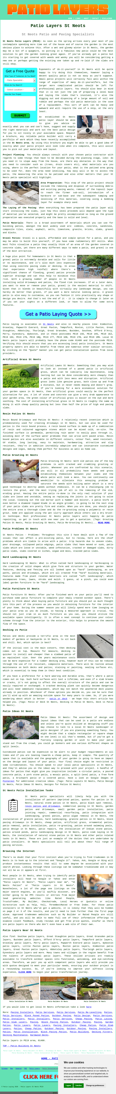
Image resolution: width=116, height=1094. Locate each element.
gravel (109, 229)
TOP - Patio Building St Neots (22, 1046)
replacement (54, 105)
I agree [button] (68, 1085)
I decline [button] (78, 1085)
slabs (104, 60)
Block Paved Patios (37, 1015)
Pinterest (8, 781)
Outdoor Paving (61, 1015)
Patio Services (45, 1012)
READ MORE (104, 523)
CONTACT (95, 18)
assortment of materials (66, 223)
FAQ (25, 1068)
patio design (67, 130)
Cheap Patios (88, 1025)
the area (37, 171)
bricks (89, 229)
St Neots (48, 324)
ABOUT (86, 18)
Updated (18, 1068)
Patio (6, 324)
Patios (108, 1012)
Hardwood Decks (39, 1035)
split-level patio (85, 775)
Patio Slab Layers (15, 1022)
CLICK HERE (25, 972)
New (11, 1068)
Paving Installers (22, 1012)
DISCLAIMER (107, 18)
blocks (12, 232)
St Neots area (20, 143)
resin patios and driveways (42, 806)
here (88, 1007)
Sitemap (5, 1068)
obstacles (85, 161)
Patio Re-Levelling (89, 1012)
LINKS (77, 18)
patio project (95, 183)
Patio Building (79, 1032)
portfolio (8, 139)
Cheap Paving (84, 1019)
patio (85, 51)
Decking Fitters (102, 1032)
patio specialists (84, 765)
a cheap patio (60, 755)
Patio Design (82, 1015)
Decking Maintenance (15, 1035)
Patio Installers (14, 1019)
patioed (58, 174)
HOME (70, 18)
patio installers (89, 343)
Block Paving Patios (55, 1022)
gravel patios (51, 816)
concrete (92, 226)
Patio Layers (22, 1025)
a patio (103, 54)
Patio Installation (26, 1032)
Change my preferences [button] (95, 1085)
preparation (10, 217)
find (12, 936)
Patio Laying (103, 1019)
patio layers (19, 340)
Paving (34, 1022)
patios (79, 85)
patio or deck (58, 699)
